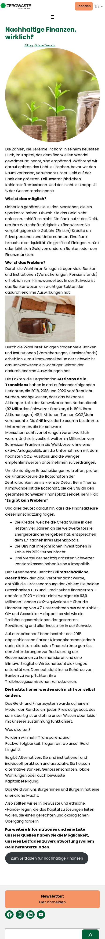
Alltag (28, 45)
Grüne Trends (44, 45)
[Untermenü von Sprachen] (102, 6)
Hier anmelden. (52, 899)
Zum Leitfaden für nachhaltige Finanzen (47, 858)
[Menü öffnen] (52, 17)
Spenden (84, 6)
